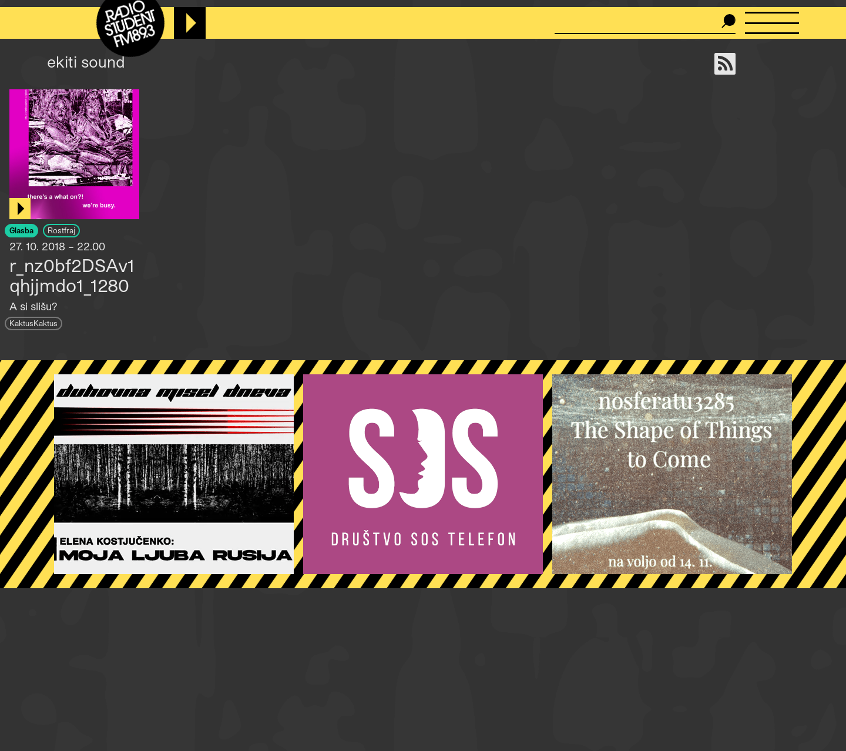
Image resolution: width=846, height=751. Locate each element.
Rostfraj (61, 230)
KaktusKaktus (33, 322)
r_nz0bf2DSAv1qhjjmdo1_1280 (72, 275)
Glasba (21, 230)
